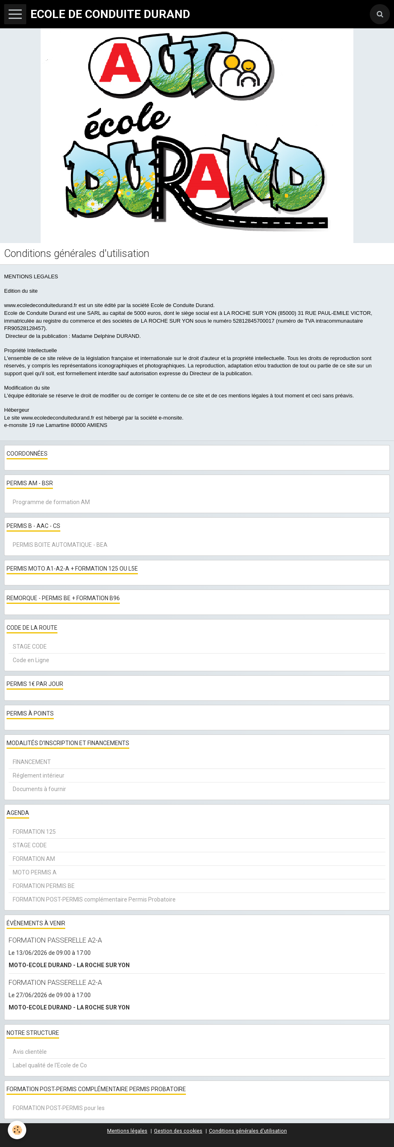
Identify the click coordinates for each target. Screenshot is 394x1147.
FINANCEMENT (32, 762)
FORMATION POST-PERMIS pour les (59, 1108)
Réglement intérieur (38, 775)
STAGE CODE (30, 646)
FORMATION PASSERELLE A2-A (55, 940)
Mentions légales (127, 1131)
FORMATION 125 (34, 831)
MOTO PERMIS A (35, 872)
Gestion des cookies (178, 1131)
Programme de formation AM (51, 502)
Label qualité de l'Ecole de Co (50, 1065)
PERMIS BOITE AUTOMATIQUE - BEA (60, 544)
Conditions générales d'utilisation (248, 1131)
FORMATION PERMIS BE (44, 886)
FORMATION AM (34, 859)
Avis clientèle (30, 1051)
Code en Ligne (31, 660)
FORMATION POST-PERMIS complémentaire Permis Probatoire (94, 899)
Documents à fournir (39, 789)
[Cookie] (17, 1130)
